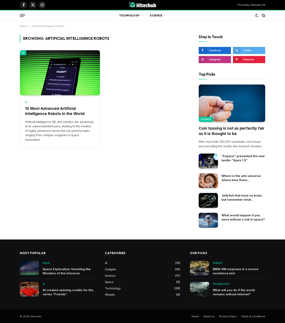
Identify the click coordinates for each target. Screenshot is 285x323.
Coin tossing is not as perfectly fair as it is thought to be (231, 131)
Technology (129, 15)
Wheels (110, 294)
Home (23, 26)
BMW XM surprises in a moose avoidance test (235, 271)
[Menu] (22, 15)
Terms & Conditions (253, 316)
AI (23, 52)
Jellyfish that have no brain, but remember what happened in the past (241, 198)
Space (46, 263)
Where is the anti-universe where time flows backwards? (241, 178)
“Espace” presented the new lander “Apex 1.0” (243, 158)
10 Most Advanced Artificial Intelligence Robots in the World (55, 111)
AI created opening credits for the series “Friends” (68, 292)
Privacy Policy (227, 316)
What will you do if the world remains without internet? (234, 292)
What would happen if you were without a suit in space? (243, 217)
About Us (209, 316)
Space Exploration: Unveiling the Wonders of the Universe (67, 271)
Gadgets (110, 269)
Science (156, 15)
